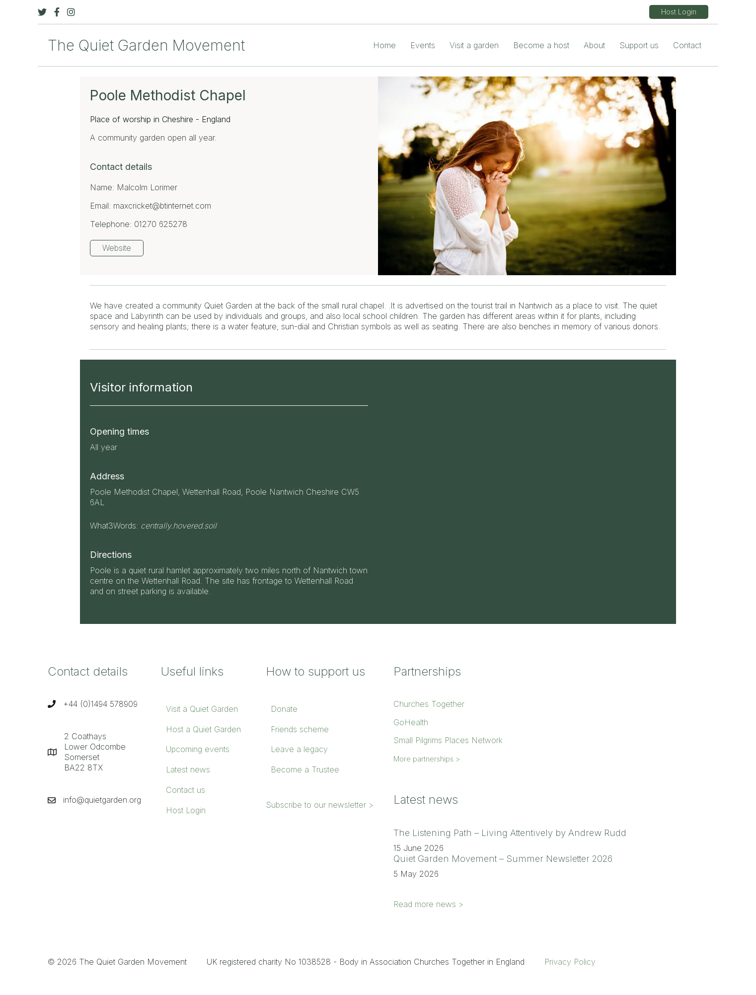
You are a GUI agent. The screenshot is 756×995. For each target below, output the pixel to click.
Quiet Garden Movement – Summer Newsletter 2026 (502, 858)
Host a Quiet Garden (203, 729)
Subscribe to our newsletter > (320, 805)
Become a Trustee (305, 769)
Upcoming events (197, 749)
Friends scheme (300, 729)
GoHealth (410, 722)
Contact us (185, 790)
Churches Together (428, 704)
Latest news (188, 769)
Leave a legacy (299, 749)
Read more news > (428, 904)
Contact (687, 45)
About (594, 45)
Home (384, 45)
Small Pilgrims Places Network (448, 740)
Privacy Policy (570, 962)
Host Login (186, 810)
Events (422, 45)
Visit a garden (474, 45)
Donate (284, 709)
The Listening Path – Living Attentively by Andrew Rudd (509, 833)
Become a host (541, 45)
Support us (639, 45)
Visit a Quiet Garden (202, 709)
